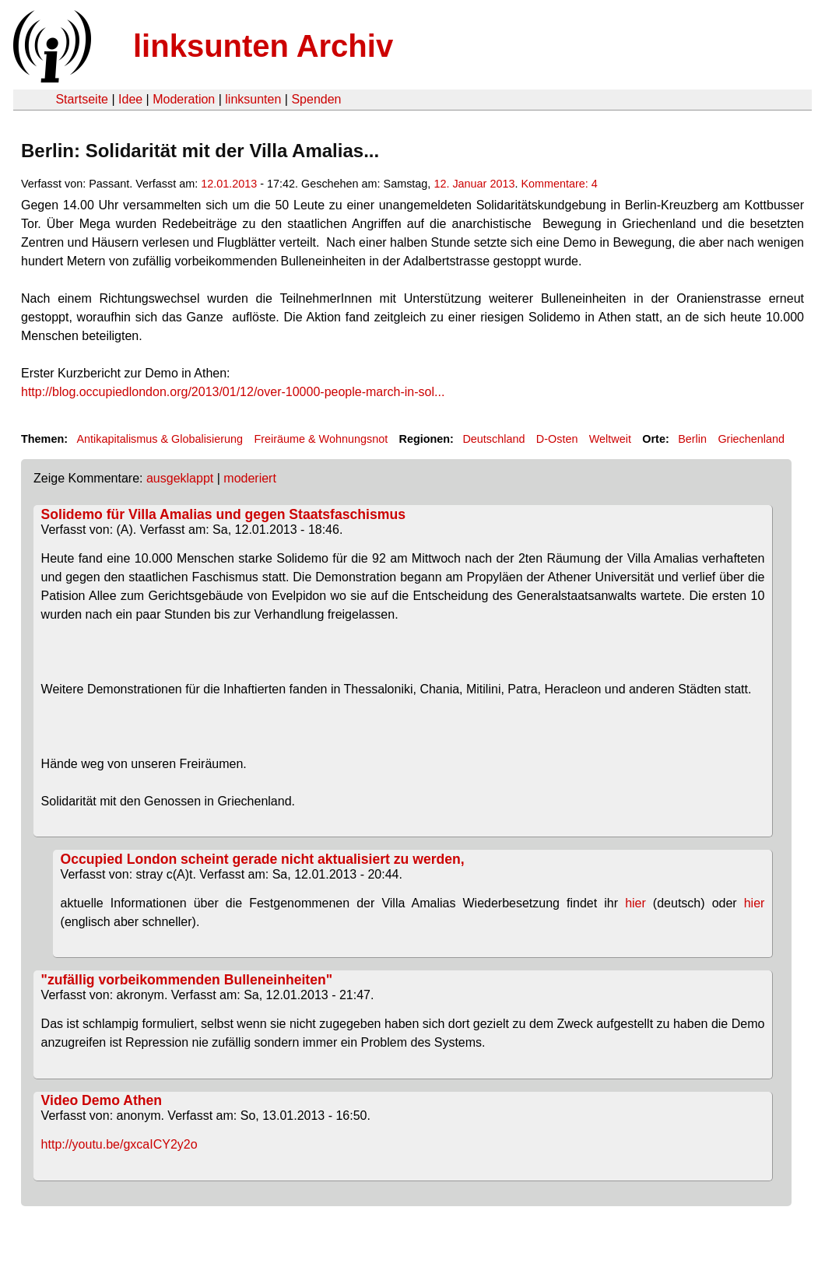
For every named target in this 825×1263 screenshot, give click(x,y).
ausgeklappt (179, 478)
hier (635, 903)
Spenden (316, 99)
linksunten (253, 99)
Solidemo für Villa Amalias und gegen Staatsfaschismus (223, 514)
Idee (130, 99)
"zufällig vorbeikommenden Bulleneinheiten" (186, 980)
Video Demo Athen (101, 1100)
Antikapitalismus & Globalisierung (159, 439)
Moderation (184, 99)
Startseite (81, 99)
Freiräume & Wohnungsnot (321, 439)
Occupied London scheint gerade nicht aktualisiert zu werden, (263, 859)
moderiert (249, 478)
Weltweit (610, 439)
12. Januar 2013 (474, 183)
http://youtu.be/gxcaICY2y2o (119, 1144)
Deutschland (493, 439)
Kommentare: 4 (559, 183)
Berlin (692, 439)
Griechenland (751, 439)
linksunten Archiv (263, 46)
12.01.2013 (229, 183)
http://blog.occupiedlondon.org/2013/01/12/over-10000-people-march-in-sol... (232, 391)
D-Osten (557, 439)
